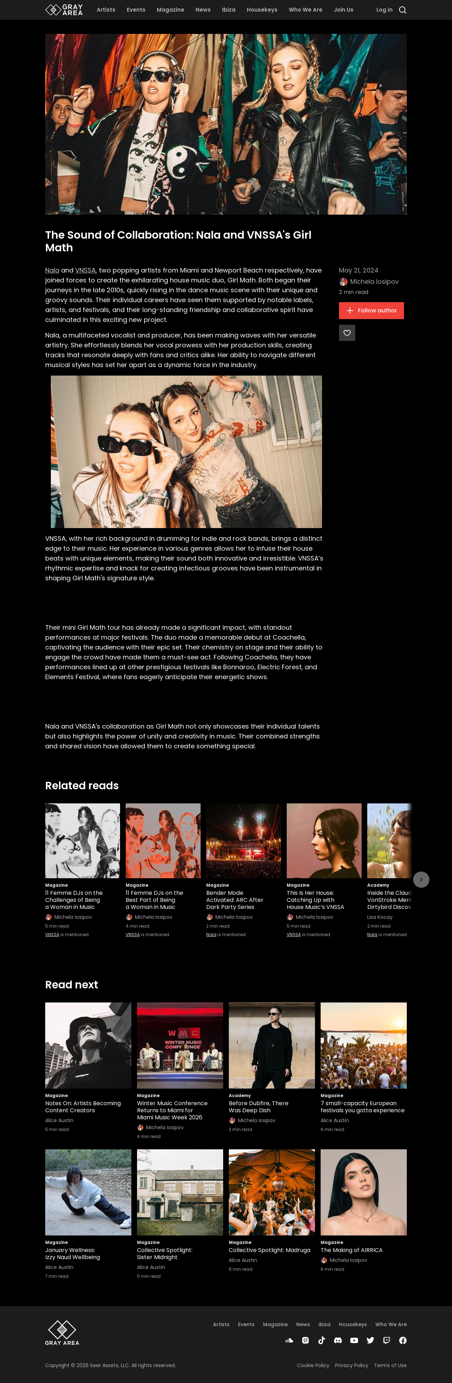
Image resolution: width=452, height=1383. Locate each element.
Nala (52, 270)
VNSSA (85, 270)
